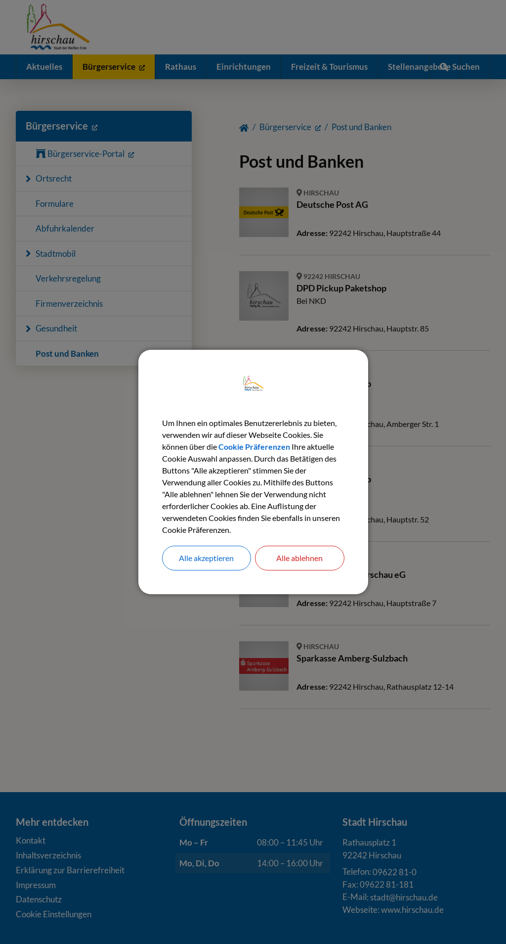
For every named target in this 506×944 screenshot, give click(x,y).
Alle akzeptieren (206, 558)
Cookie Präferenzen (254, 446)
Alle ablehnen (299, 558)
